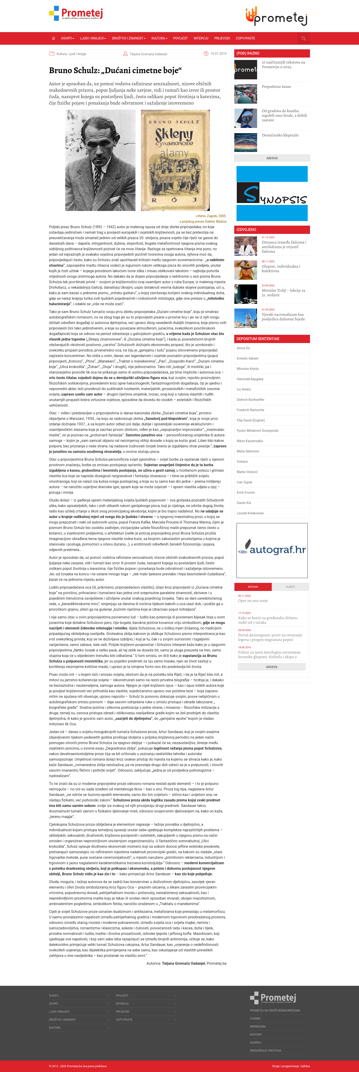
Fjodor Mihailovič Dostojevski (257, 430)
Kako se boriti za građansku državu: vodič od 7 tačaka (268, 620)
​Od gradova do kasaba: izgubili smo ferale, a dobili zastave (284, 115)
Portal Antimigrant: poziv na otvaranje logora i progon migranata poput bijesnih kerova (270, 639)
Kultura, (62, 54)
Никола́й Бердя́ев (250, 379)
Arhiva (272, 158)
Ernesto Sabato (247, 358)
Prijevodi (222, 38)
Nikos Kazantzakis (250, 441)
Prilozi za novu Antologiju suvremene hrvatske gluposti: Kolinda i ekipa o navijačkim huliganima (269, 656)
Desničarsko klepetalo (280, 135)
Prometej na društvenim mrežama (275, 1010)
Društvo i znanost (129, 38)
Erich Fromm (246, 492)
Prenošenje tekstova (265, 1050)
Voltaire (242, 461)
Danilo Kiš (244, 503)
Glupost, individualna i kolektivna (281, 268)
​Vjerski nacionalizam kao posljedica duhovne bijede (283, 317)
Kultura (159, 38)
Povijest (180, 38)
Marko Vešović (247, 472)
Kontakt (256, 1034)
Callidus (305, 1066)
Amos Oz (243, 348)
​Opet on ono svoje (253, 600)
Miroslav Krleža (248, 369)
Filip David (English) (251, 420)
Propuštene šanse (276, 86)
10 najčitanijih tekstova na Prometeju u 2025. (283, 64)
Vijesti (290, 586)
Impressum (258, 1026)
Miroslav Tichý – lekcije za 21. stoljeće (283, 293)
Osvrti (67, 38)
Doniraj (255, 1042)
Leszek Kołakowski (250, 513)
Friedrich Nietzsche (250, 410)
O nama (255, 1018)
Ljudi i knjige (77, 54)
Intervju (201, 38)
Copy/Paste (245, 38)
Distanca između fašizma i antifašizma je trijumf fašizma (284, 246)
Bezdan (253, 586)
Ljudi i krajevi (93, 38)
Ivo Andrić (244, 389)
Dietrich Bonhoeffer (250, 400)
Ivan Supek (244, 482)
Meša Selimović (248, 451)
